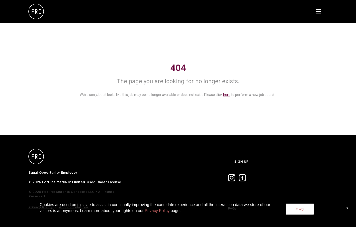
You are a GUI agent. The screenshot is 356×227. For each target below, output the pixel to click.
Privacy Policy (40, 207)
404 (178, 68)
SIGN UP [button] (241, 161)
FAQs (232, 208)
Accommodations (74, 207)
